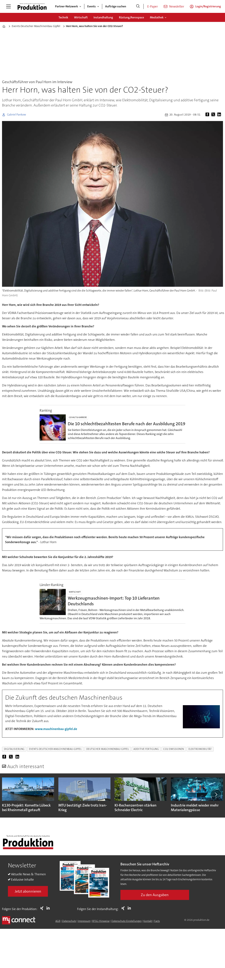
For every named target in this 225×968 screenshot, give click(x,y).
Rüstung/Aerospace (131, 17)
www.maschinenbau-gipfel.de (56, 729)
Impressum (84, 921)
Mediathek (157, 17)
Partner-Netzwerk (66, 6)
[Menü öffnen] (8, 6)
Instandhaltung (103, 17)
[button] (216, 794)
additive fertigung (146, 749)
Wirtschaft (81, 17)
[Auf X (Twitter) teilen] (214, 115)
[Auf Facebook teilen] (208, 115)
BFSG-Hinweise (101, 921)
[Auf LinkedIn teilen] (220, 115)
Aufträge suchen (115, 6)
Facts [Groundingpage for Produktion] (157, 921)
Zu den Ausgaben (155, 894)
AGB (57, 921)
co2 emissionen (173, 749)
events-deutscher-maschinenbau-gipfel (55, 749)
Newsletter (176, 6)
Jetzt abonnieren (28, 891)
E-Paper (152, 6)
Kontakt (147, 921)
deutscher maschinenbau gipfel (107, 749)
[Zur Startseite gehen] (32, 6)
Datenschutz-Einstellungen (126, 921)
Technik (63, 17)
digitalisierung (14, 749)
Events (91, 6)
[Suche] (138, 6)
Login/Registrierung (208, 6)
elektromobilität (200, 749)
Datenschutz (69, 921)
